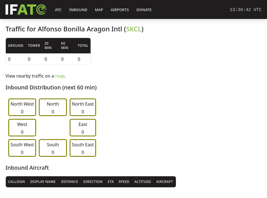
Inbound (78, 9)
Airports (119, 9)
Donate (144, 9)
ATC (58, 9)
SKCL (133, 28)
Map (99, 9)
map (59, 76)
